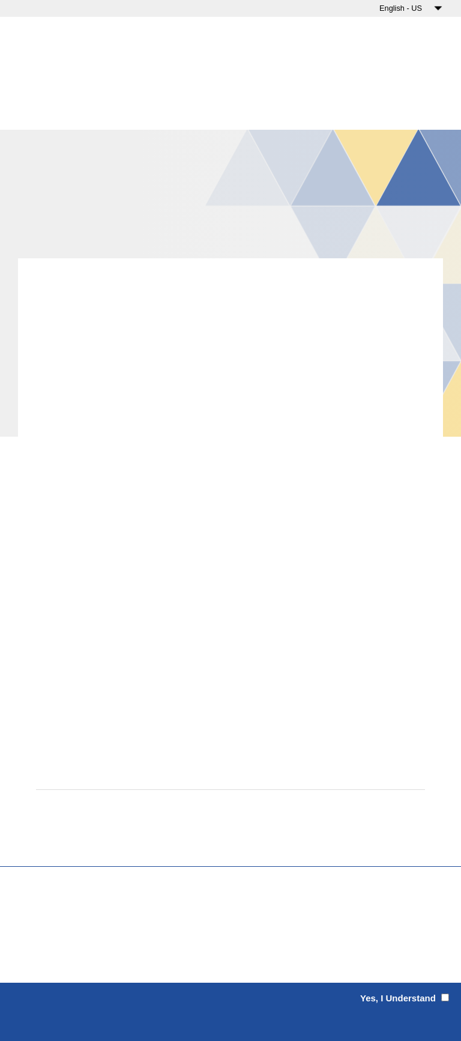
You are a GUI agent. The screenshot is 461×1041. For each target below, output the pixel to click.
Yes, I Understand (399, 998)
